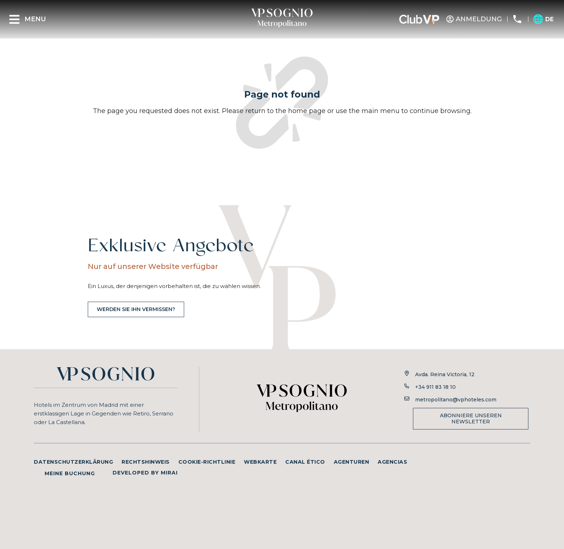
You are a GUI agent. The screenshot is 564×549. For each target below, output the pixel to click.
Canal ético (305, 462)
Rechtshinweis (146, 462)
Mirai (169, 472)
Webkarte (260, 462)
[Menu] (14, 19)
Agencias (392, 462)
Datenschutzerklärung (73, 462)
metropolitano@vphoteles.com (455, 399)
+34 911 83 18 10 (435, 387)
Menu (35, 19)
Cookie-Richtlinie (207, 462)
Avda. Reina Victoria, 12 (444, 374)
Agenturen (351, 462)
